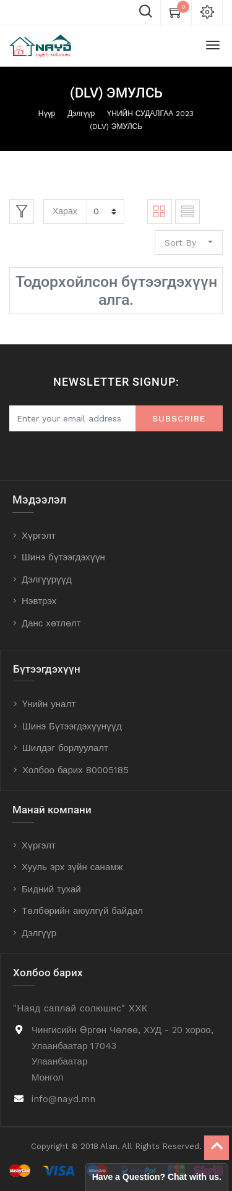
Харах (65, 211)
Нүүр (46, 113)
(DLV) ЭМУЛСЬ (116, 126)
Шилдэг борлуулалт (65, 747)
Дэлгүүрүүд (47, 579)
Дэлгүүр (81, 113)
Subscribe (179, 418)
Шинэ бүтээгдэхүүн (63, 557)
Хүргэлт (39, 535)
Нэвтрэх (39, 601)
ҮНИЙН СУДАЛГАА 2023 (150, 113)
